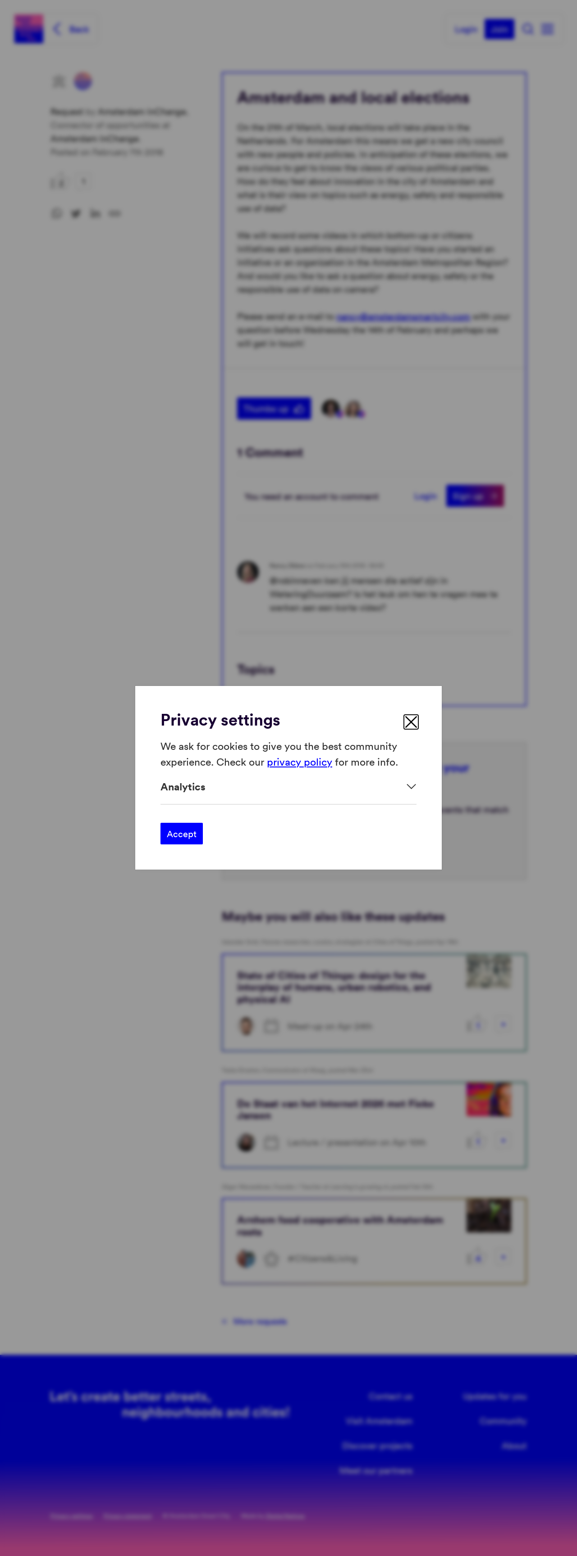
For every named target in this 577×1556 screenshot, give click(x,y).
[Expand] (288, 786)
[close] (411, 722)
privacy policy (299, 761)
